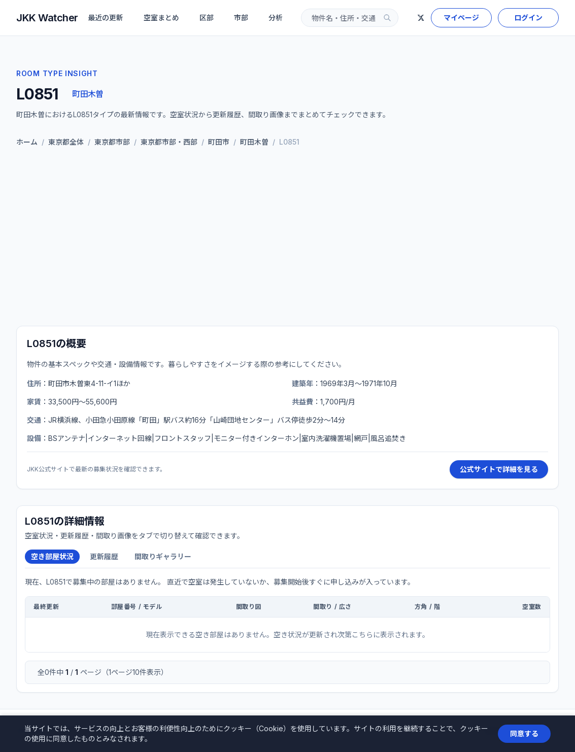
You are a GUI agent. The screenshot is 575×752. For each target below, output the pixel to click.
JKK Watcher (47, 18)
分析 (275, 17)
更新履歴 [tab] (104, 556)
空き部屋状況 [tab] (52, 556)
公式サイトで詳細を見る (499, 469)
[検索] (387, 18)
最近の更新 (105, 17)
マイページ (461, 17)
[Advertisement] (287, 238)
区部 (206, 17)
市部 (241, 17)
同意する (524, 733)
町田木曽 (87, 94)
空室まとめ (161, 17)
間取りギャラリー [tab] (162, 556)
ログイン (528, 17)
